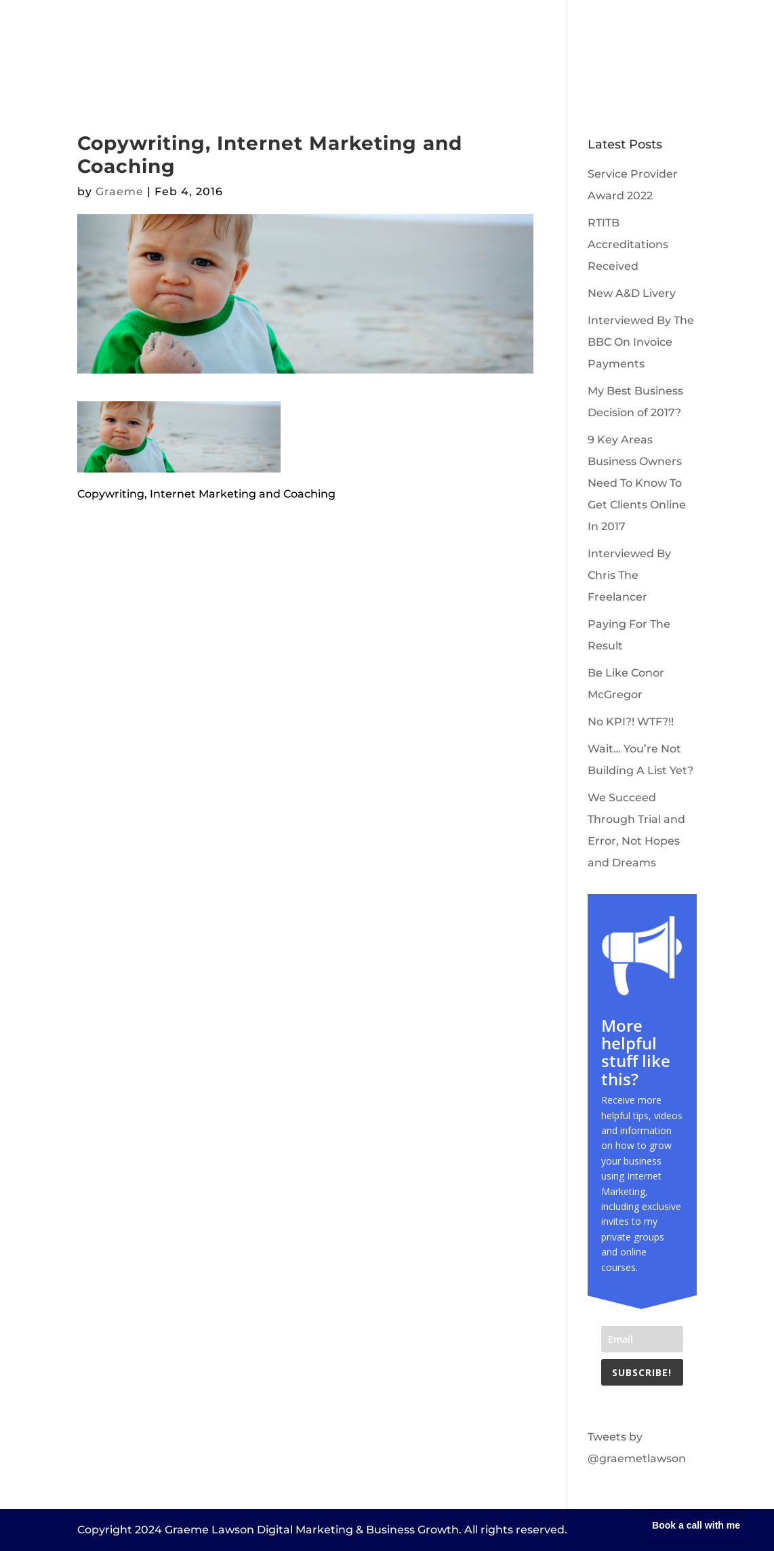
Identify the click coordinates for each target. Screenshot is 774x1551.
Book (453, 52)
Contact (507, 52)
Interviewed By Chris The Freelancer (629, 575)
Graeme (120, 191)
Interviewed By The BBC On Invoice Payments (641, 342)
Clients (316, 52)
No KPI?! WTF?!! (631, 721)
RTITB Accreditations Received (628, 244)
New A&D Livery (632, 293)
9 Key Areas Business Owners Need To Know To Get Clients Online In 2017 (637, 483)
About (261, 52)
